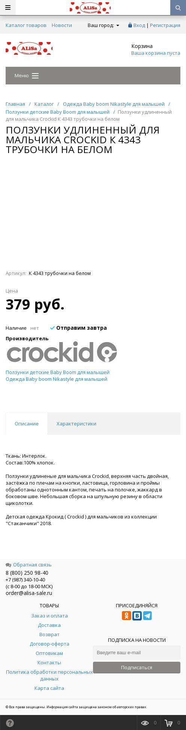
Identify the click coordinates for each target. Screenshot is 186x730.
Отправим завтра (78, 327)
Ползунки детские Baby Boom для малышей (58, 372)
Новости (62, 25)
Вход (139, 25)
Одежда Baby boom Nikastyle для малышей (56, 379)
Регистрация (165, 25)
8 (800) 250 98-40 (27, 572)
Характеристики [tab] (76, 423)
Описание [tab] (27, 423)
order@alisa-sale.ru (29, 592)
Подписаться (136, 667)
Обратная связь (29, 564)
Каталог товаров (26, 25)
